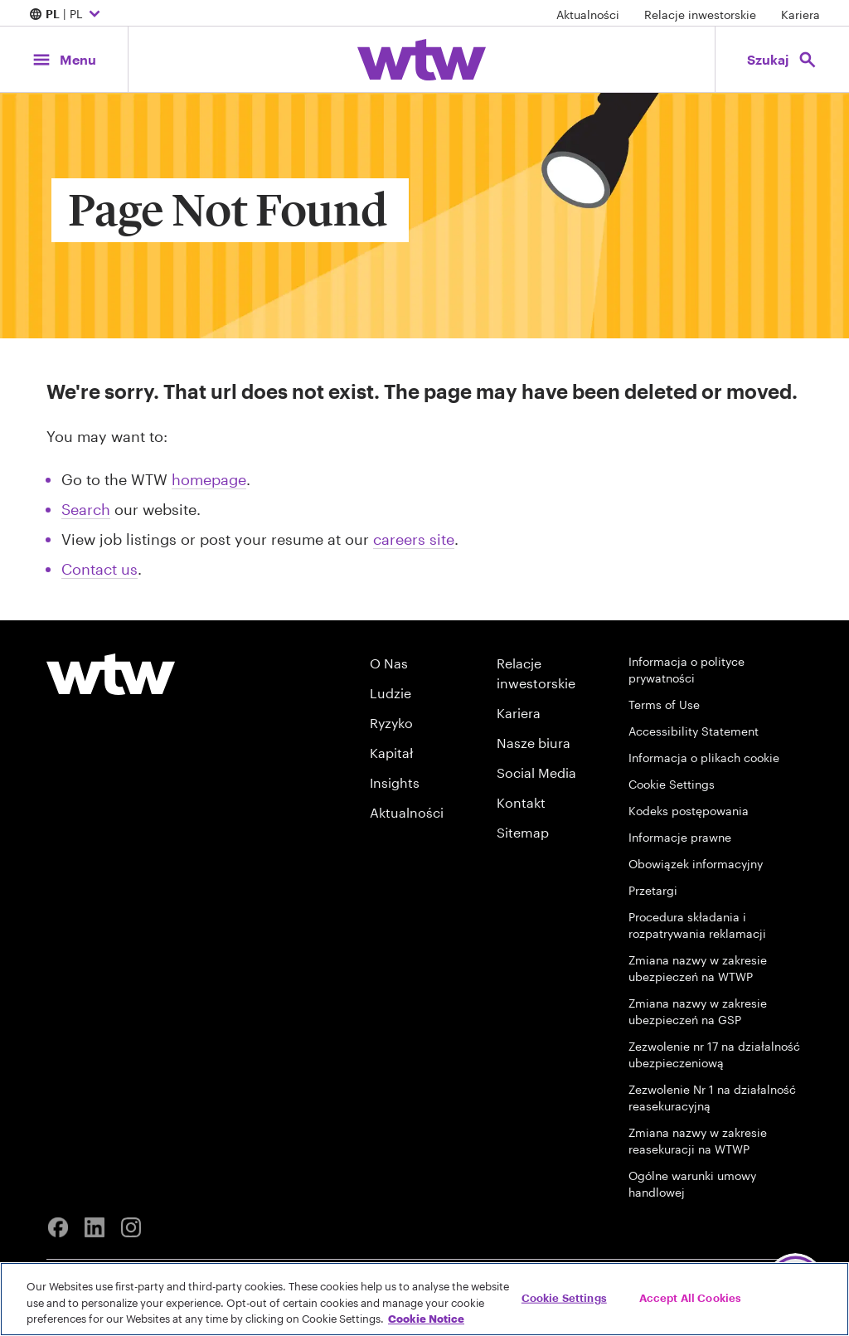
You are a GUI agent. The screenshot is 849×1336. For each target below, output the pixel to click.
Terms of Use (664, 704)
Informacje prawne (679, 837)
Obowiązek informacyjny (695, 864)
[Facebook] (58, 1227)
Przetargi (652, 890)
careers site (413, 539)
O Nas (389, 663)
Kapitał (391, 752)
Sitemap (523, 832)
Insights (395, 782)
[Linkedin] (94, 1227)
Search (85, 509)
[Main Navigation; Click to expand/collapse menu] (64, 59)
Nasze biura (533, 743)
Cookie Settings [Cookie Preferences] (671, 784)
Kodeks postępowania (688, 811)
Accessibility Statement (693, 731)
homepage (209, 479)
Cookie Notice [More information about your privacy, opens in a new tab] (426, 1318)
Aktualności (587, 14)
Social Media (536, 772)
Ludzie (390, 693)
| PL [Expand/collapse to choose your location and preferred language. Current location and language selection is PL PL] (66, 15)
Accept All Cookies (690, 1297)
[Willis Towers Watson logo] (110, 674)
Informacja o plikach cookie (703, 758)
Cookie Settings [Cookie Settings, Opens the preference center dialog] (564, 1297)
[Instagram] (131, 1227)
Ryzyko (391, 723)
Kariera (800, 14)
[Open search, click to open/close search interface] (782, 59)
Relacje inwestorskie (700, 14)
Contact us (99, 569)
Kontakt (521, 802)
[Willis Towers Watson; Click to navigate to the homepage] (421, 59)
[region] (424, 1299)
